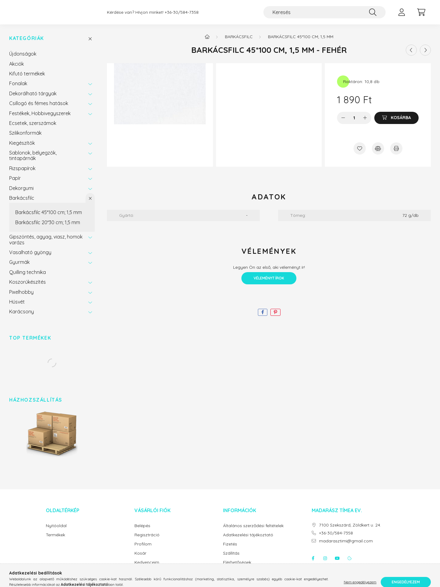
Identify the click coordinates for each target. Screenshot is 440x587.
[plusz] (365, 124)
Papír (15, 184)
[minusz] (343, 124)
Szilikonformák (25, 139)
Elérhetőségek (237, 568)
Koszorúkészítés (27, 288)
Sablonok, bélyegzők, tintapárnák (33, 161)
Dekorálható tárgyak (33, 100)
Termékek (55, 541)
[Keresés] (324, 15)
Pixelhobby (21, 298)
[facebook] (262, 318)
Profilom (143, 550)
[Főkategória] (207, 43)
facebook (313, 564)
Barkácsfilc (21, 204)
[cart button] (421, 15)
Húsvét (17, 308)
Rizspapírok (22, 174)
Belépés (142, 531)
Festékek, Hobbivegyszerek (40, 119)
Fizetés (230, 550)
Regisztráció (147, 541)
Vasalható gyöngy (30, 258)
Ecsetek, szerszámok (32, 129)
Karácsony (21, 318)
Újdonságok (22, 60)
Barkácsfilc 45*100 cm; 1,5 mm (48, 218)
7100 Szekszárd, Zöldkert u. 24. (350, 531)
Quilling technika (27, 278)
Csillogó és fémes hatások (38, 109)
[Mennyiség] (354, 124)
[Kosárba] (396, 124)
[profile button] (401, 15)
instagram (325, 564)
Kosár (140, 559)
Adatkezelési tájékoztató (248, 541)
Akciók (16, 70)
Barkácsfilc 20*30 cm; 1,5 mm (47, 228)
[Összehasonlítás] (378, 154)
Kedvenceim (146, 568)
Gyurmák (19, 268)
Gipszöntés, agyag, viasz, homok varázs (45, 245)
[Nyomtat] (396, 154)
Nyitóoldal (56, 531)
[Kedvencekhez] (360, 154)
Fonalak (18, 89)
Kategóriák (26, 44)
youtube (337, 564)
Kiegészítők (22, 149)
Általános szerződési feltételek (253, 531)
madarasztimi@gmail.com (346, 547)
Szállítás (231, 559)
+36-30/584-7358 (182, 15)
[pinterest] (275, 318)
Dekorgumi (21, 194)
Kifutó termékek (27, 80)
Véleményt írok (269, 284)
